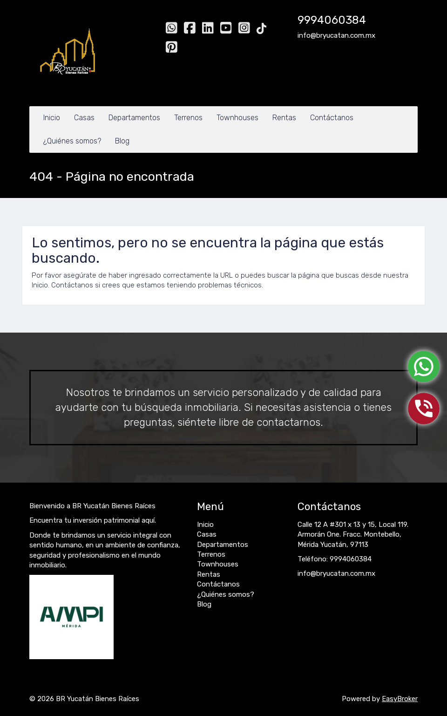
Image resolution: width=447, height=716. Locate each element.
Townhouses (237, 117)
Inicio (51, 117)
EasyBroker (400, 699)
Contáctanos (331, 117)
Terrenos (188, 117)
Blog (122, 140)
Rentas (284, 117)
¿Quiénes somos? (72, 140)
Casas (84, 117)
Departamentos (134, 117)
